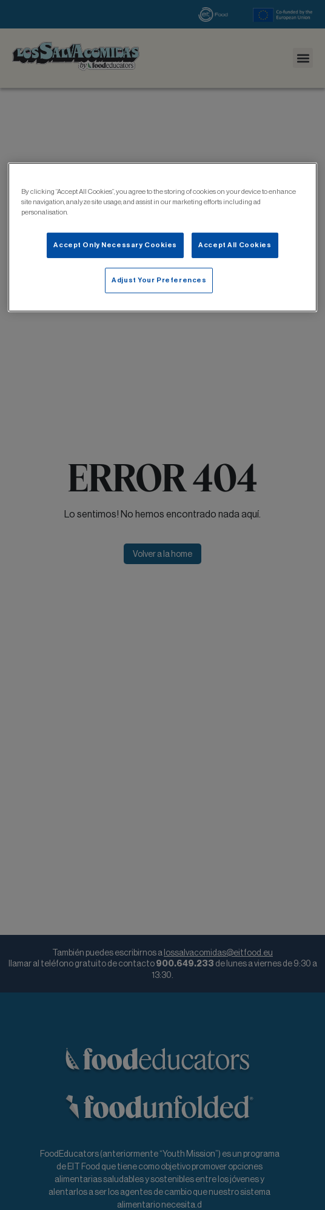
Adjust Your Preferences (159, 280)
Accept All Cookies (234, 245)
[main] (162, 236)
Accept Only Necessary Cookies (115, 245)
